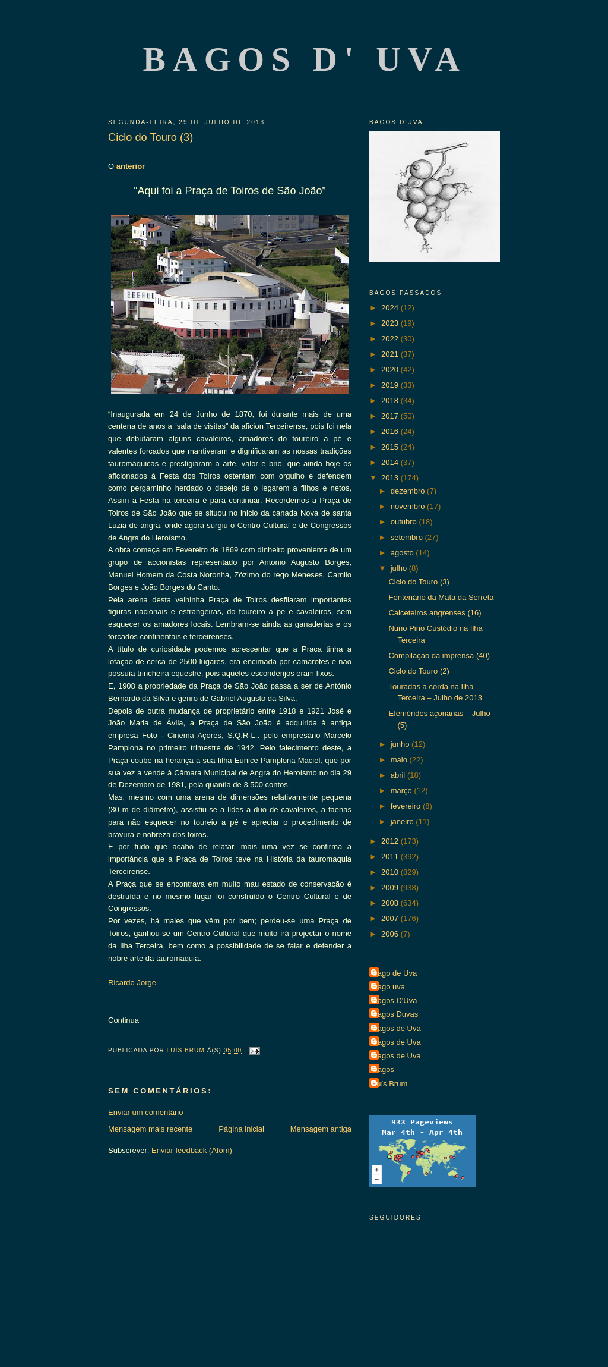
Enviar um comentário (145, 1112)
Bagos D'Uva (394, 1000)
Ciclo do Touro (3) (418, 581)
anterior (130, 166)
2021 (391, 354)
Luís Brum (389, 1083)
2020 (391, 369)
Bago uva (388, 986)
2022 (391, 338)
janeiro (403, 821)
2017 (391, 415)
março (402, 790)
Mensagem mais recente (150, 1128)
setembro (408, 537)
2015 (391, 446)
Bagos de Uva (396, 1028)
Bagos (383, 1069)
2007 (391, 918)
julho (400, 568)
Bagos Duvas (395, 1014)
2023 (391, 323)
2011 (391, 856)
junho (401, 744)
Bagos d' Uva (305, 59)
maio (400, 759)
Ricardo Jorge (132, 982)
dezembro (409, 490)
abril (399, 775)
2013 (391, 477)
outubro (405, 521)
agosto (403, 552)
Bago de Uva (394, 973)
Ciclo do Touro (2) (418, 671)
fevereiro (407, 806)
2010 (391, 872)
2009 (391, 887)
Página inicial (241, 1128)
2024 (391, 307)
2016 (391, 431)
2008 (391, 902)
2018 (391, 400)
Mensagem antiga (321, 1128)
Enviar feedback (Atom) (191, 1150)
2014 (391, 462)
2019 (391, 385)
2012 (391, 841)
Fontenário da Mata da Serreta (440, 597)
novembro (409, 506)
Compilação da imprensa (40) (439, 655)
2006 (391, 933)
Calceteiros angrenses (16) (434, 612)
